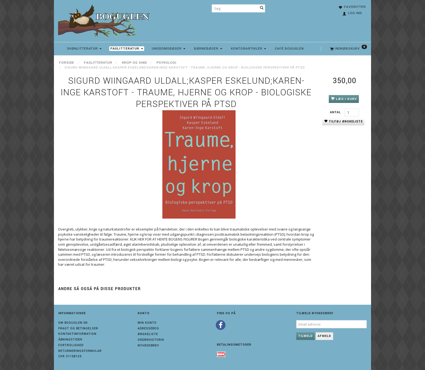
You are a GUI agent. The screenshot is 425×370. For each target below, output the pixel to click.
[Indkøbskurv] (348, 48)
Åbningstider (70, 339)
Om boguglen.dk (73, 323)
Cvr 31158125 (70, 356)
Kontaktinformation (77, 334)
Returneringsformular (80, 351)
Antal (336, 112)
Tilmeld (305, 336)
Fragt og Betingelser (78, 328)
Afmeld (324, 336)
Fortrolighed (70, 345)
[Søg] (262, 8)
